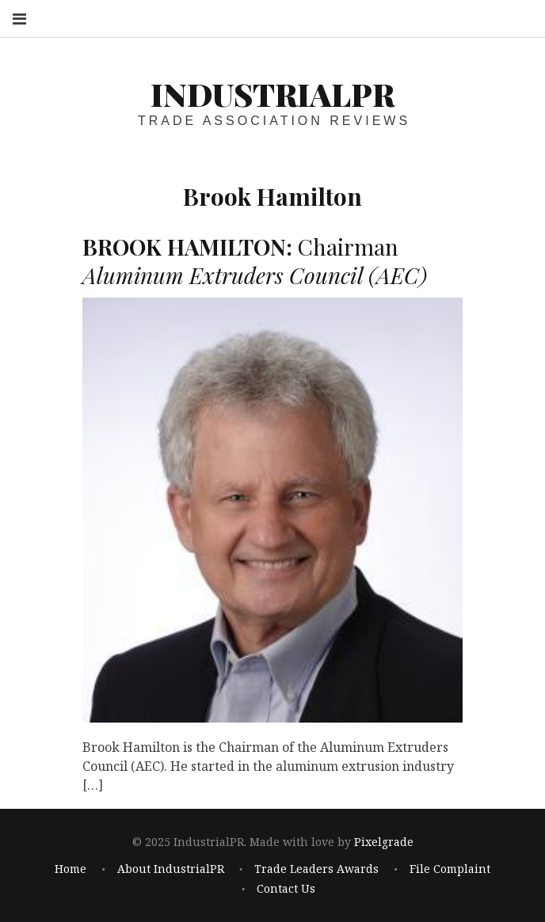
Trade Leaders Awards (316, 869)
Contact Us (286, 888)
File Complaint (450, 869)
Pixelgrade (384, 842)
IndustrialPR (272, 94)
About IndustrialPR (170, 869)
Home (70, 869)
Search (519, 18)
